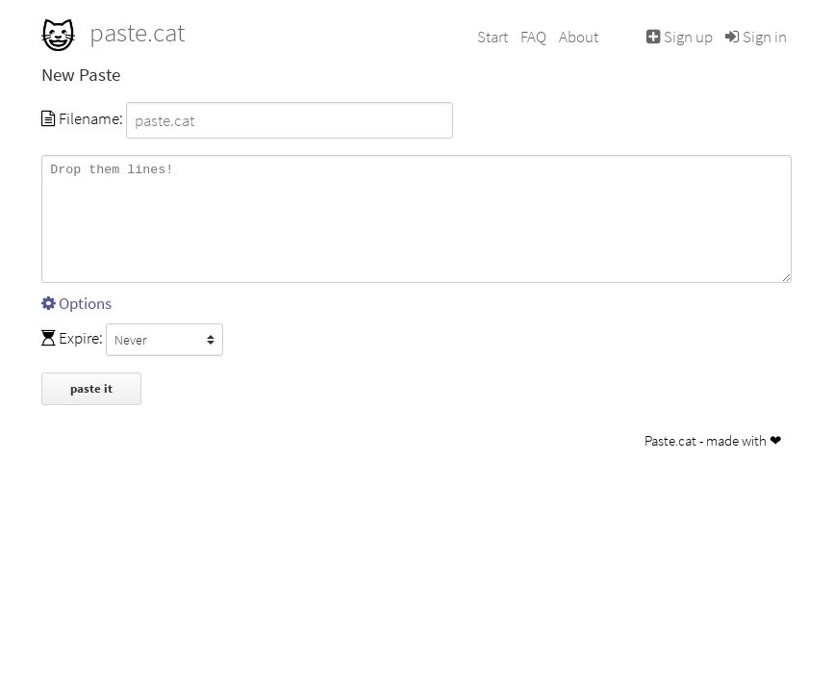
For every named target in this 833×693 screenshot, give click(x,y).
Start (492, 36)
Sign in (756, 36)
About (578, 36)
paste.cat (113, 31)
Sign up (679, 36)
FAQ (533, 36)
